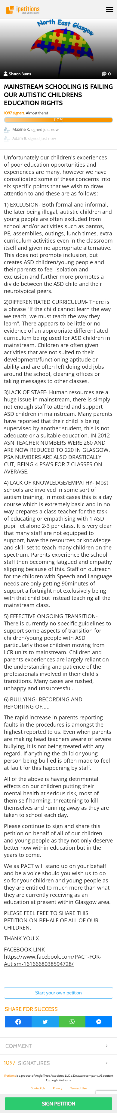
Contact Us (38, 1088)
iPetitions (58, 10)
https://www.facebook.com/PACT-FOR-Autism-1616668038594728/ (52, 960)
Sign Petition (58, 1104)
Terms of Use (78, 1088)
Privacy (57, 1088)
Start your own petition (58, 993)
